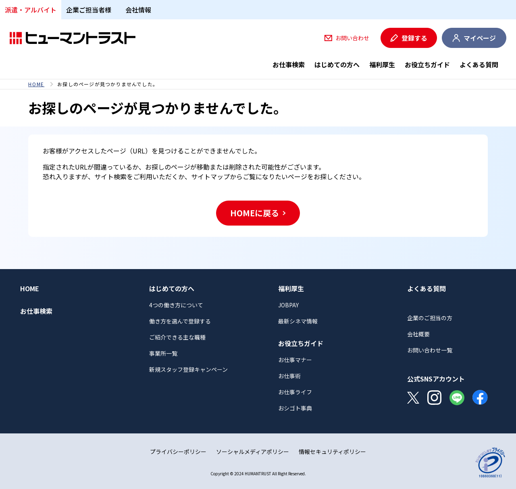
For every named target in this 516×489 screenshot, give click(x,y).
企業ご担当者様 (88, 10)
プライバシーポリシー (178, 452)
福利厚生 (382, 64)
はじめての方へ (337, 64)
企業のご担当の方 (429, 318)
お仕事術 (289, 376)
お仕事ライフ (295, 392)
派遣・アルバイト (30, 10)
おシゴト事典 (295, 408)
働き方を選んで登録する (180, 321)
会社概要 (418, 334)
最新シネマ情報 (298, 321)
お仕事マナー (295, 360)
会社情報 (138, 10)
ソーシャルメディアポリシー (252, 452)
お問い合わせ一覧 (429, 350)
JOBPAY (288, 305)
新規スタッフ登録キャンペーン (188, 369)
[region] (258, 84)
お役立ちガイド (427, 64)
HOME (36, 84)
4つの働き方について (176, 305)
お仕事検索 (289, 64)
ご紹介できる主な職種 (177, 337)
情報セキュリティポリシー (332, 452)
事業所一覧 (163, 353)
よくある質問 (479, 64)
